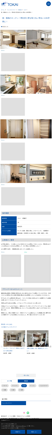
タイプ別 (9, 381)
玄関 (35, 390)
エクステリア (7, 390)
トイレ (34, 385)
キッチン (16, 385)
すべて (6, 385)
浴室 (27, 390)
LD (25, 385)
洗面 (18, 390)
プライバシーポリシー (21, 426)
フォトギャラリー (7, 403)
